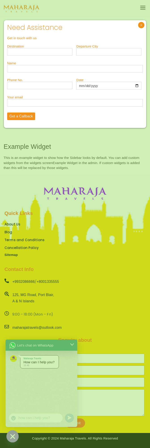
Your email (75, 100)
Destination (39, 49)
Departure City (108, 49)
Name (75, 66)
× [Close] (141, 25)
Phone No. (39, 82)
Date (108, 83)
